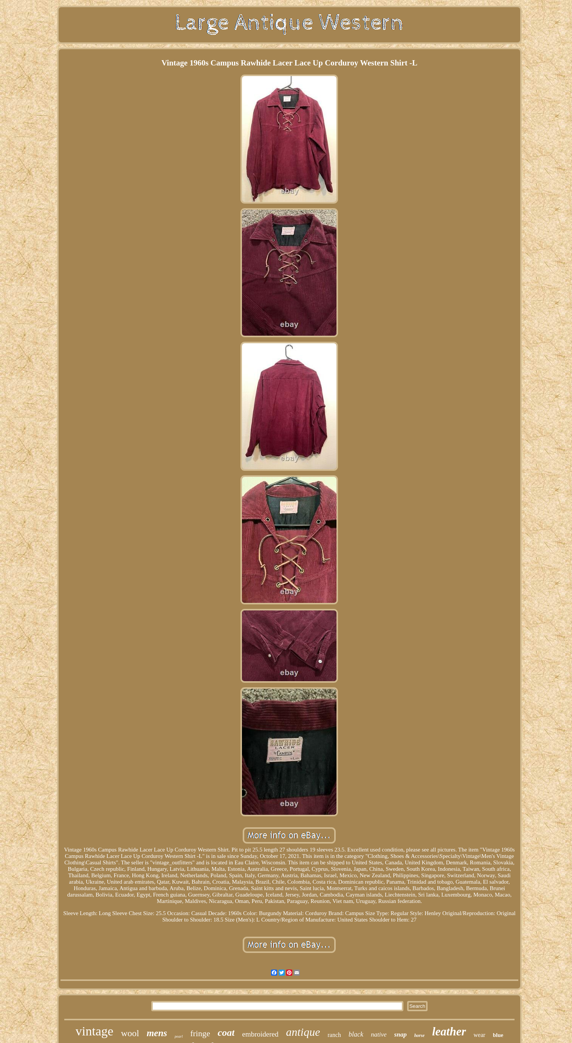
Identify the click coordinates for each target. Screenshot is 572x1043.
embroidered (260, 1034)
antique (303, 1032)
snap (400, 1034)
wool (130, 1033)
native (379, 1034)
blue (498, 1035)
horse (419, 1035)
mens (157, 1033)
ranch (334, 1035)
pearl (179, 1036)
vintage (94, 1031)
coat (226, 1032)
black (356, 1034)
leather (449, 1031)
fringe (200, 1033)
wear (479, 1035)
